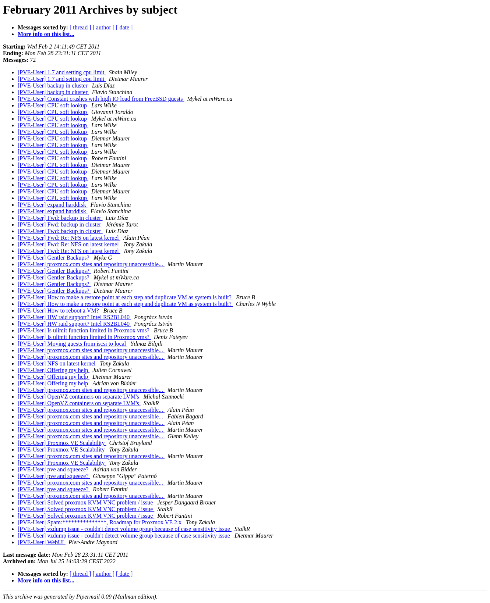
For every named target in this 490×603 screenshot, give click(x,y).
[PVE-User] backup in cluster (53, 85)
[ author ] (104, 27)
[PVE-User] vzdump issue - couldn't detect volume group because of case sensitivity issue (125, 529)
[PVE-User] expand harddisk (53, 204)
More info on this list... (46, 34)
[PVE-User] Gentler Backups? (54, 257)
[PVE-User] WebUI (42, 542)
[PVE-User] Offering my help (53, 370)
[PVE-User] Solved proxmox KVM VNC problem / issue (86, 502)
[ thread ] (80, 27)
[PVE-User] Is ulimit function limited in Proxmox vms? (84, 330)
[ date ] (124, 27)
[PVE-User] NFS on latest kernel (57, 363)
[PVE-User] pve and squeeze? (54, 469)
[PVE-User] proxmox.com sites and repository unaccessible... (91, 264)
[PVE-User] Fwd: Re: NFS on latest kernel (69, 238)
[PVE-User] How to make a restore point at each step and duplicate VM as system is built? (125, 297)
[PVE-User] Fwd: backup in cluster (60, 218)
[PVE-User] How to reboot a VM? (59, 310)
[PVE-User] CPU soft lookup (53, 105)
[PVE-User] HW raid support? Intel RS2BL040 (74, 317)
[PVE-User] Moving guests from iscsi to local (72, 343)
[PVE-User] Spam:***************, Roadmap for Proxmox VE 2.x (100, 522)
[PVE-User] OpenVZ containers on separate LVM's (79, 396)
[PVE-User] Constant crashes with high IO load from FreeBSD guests (101, 99)
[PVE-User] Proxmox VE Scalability (62, 443)
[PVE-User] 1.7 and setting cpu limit (62, 72)
